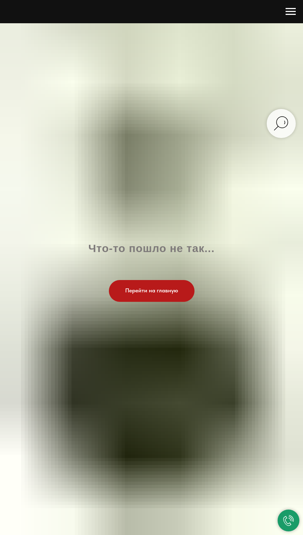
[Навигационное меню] (291, 11)
